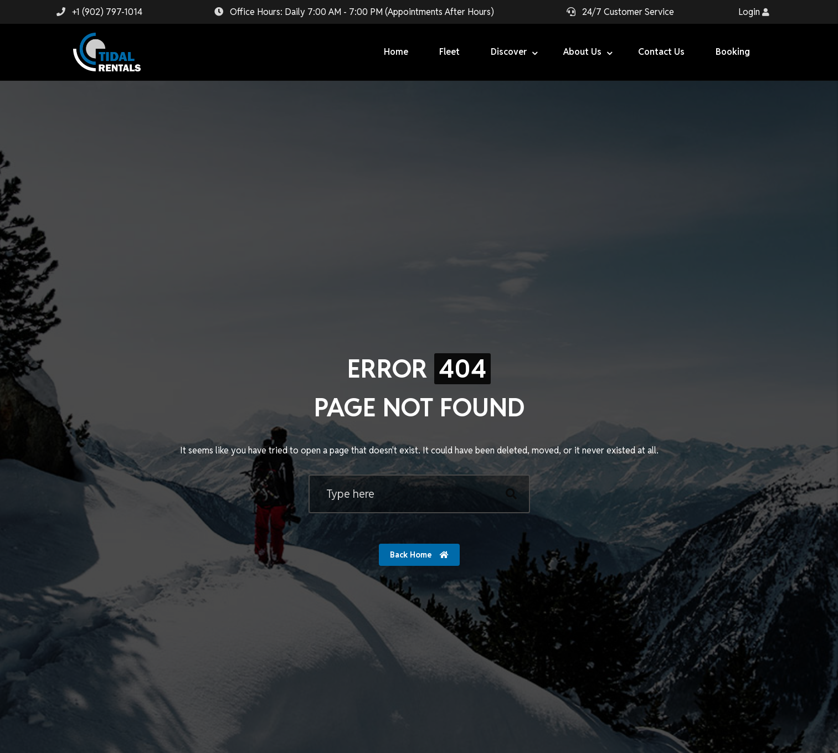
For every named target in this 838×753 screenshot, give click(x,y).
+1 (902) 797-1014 (107, 12)
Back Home (419, 555)
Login (753, 12)
